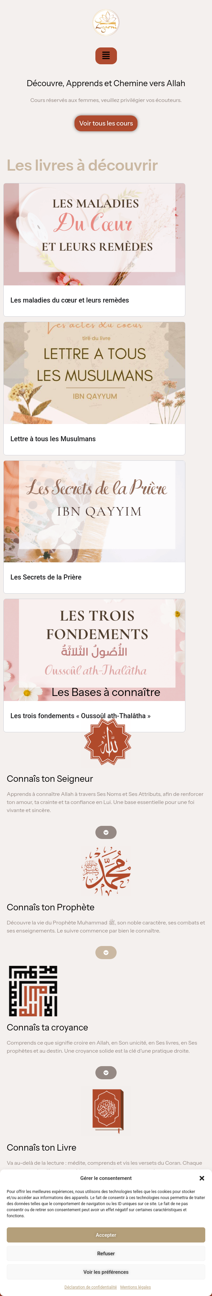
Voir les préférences (106, 1272)
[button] (202, 1178)
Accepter (106, 1235)
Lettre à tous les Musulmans (53, 439)
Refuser (106, 1254)
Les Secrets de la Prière (46, 577)
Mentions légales (135, 1287)
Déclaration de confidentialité (90, 1287)
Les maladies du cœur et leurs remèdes (69, 300)
